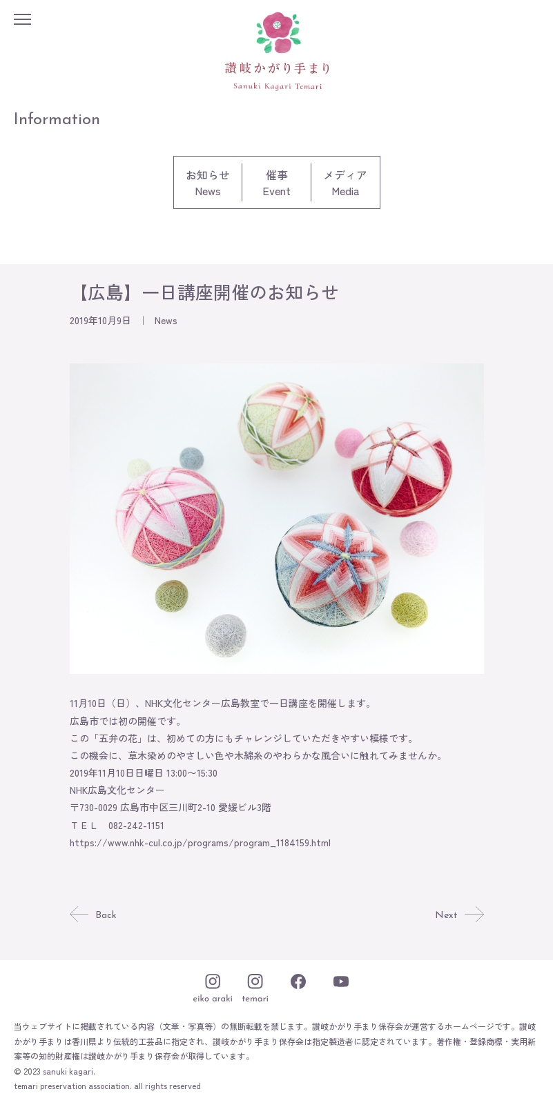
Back (93, 915)
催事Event (276, 182)
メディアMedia (345, 182)
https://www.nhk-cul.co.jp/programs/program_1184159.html (200, 842)
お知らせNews (208, 182)
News (166, 320)
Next (459, 915)
